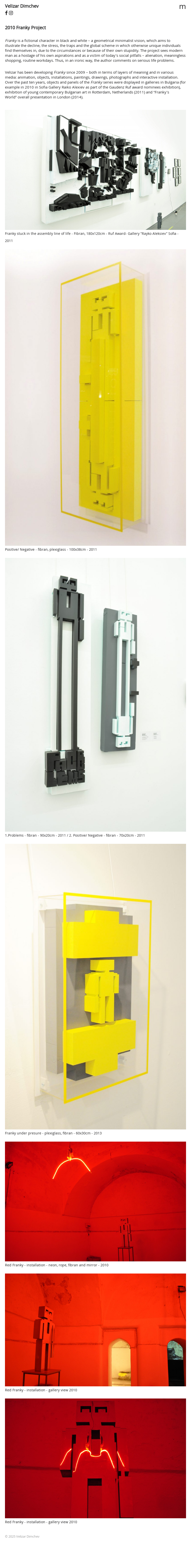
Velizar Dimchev (22, 6)
